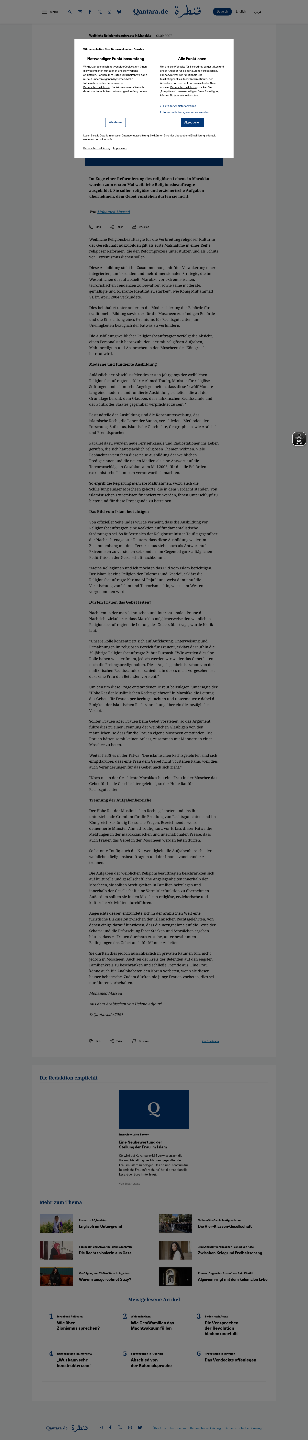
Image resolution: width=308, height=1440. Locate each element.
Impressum (120, 148)
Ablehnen (115, 122)
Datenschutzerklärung (97, 87)
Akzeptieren (192, 122)
